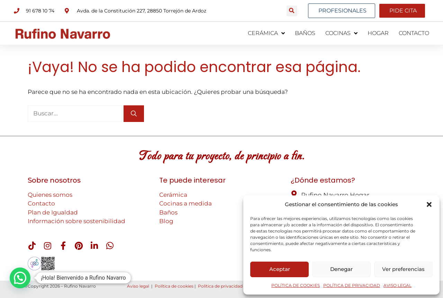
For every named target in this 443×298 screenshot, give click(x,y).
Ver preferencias (403, 269)
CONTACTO (414, 33)
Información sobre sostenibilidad (76, 221)
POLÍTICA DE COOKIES (295, 285)
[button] (429, 204)
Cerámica (173, 194)
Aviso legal (138, 286)
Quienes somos (50, 194)
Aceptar (279, 269)
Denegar (341, 269)
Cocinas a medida (185, 203)
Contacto (41, 203)
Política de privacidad (220, 286)
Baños (168, 212)
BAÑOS (305, 33)
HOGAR (378, 33)
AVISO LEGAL (397, 285)
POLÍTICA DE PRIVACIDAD (351, 285)
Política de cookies (174, 286)
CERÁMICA (266, 33)
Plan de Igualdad (53, 212)
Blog (166, 221)
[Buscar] (134, 113)
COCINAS (341, 33)
